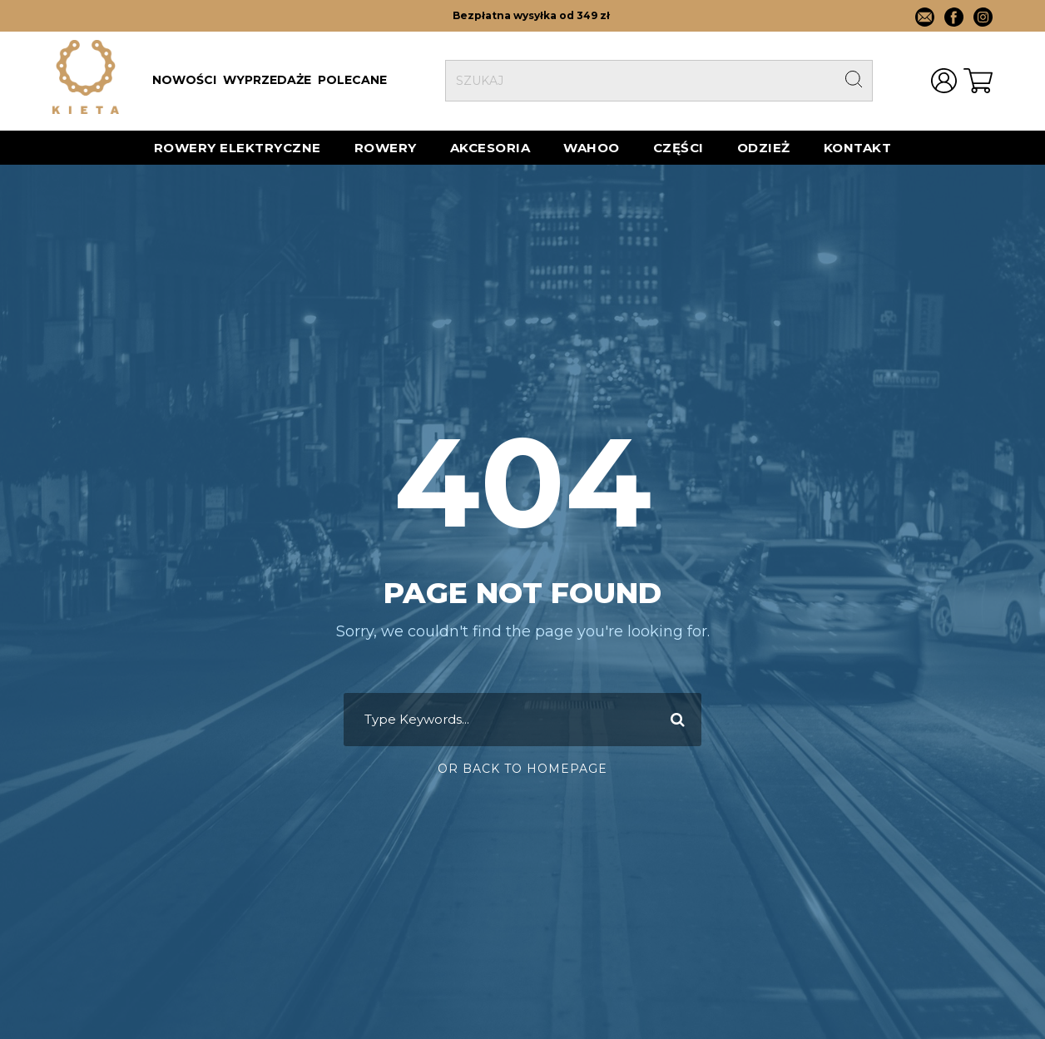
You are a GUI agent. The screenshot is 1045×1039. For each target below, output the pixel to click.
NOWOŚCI (184, 79)
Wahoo (591, 148)
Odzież (763, 148)
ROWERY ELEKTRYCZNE (237, 148)
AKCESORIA (490, 148)
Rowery (385, 148)
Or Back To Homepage (522, 768)
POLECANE (352, 79)
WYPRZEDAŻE (267, 79)
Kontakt (858, 148)
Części (678, 148)
